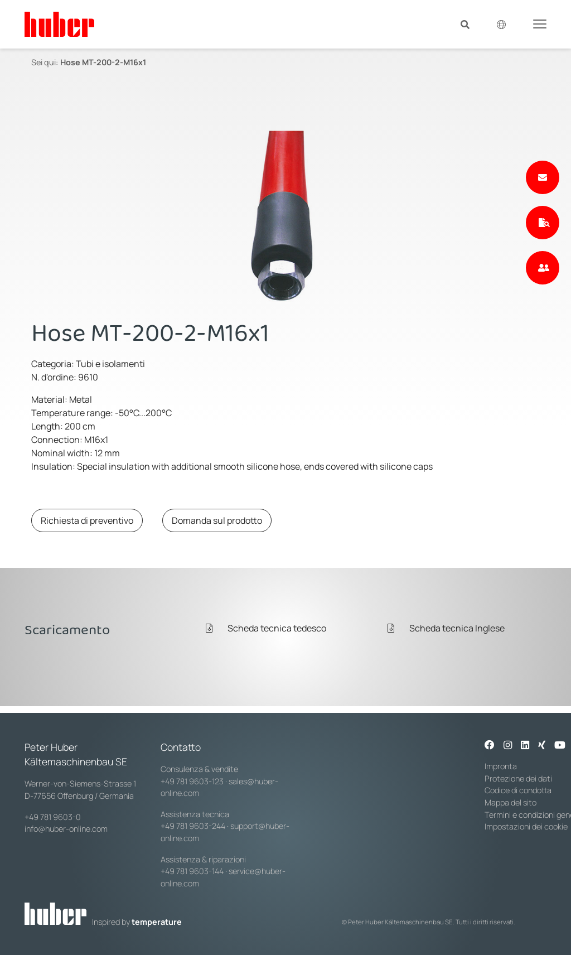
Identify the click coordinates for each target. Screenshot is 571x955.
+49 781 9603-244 (193, 826)
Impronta (501, 766)
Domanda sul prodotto (217, 520)
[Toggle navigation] (539, 23)
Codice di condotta (518, 790)
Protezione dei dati (518, 778)
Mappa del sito (510, 802)
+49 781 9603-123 (192, 781)
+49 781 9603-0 (53, 817)
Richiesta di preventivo (87, 520)
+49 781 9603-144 (192, 871)
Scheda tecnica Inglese (446, 628)
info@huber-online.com (66, 828)
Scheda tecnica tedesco (266, 628)
